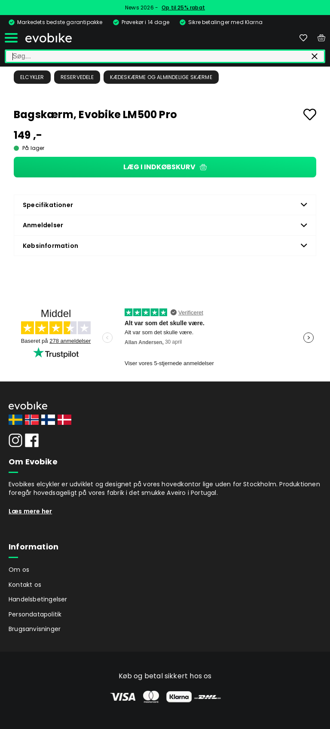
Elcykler (32, 77)
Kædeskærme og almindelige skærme (161, 77)
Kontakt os (25, 584)
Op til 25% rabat (183, 7)
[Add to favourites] (309, 114)
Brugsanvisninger (35, 629)
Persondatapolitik (35, 614)
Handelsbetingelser (38, 599)
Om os (19, 569)
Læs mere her (30, 511)
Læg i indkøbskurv (165, 167)
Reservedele (77, 77)
